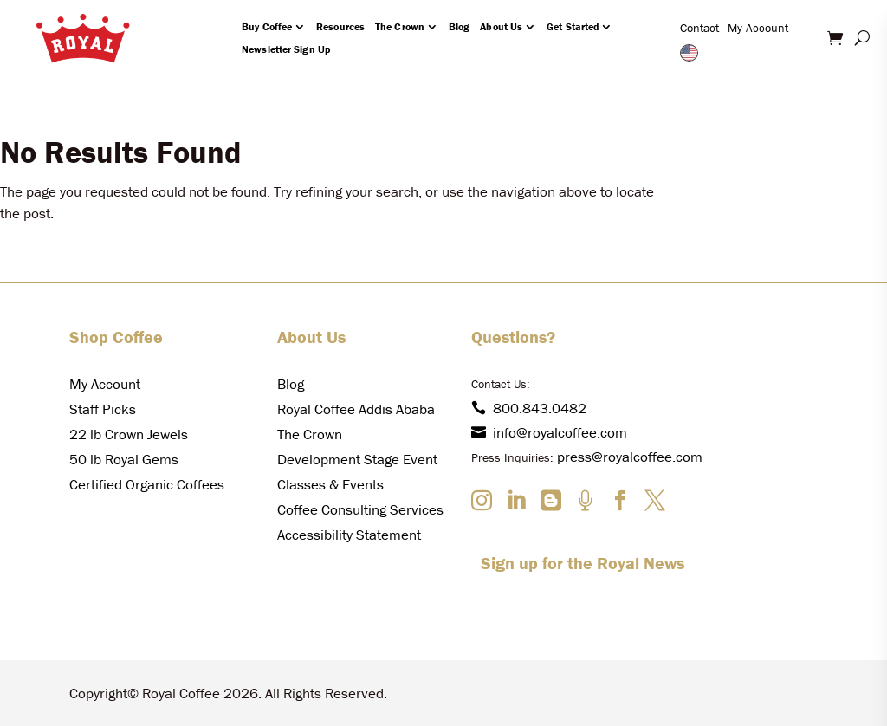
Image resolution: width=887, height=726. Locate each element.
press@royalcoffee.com (629, 456)
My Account (758, 28)
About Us (501, 26)
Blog (459, 26)
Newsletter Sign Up (286, 48)
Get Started (573, 26)
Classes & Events (330, 484)
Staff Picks (102, 408)
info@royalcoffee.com (549, 432)
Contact (699, 28)
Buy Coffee (267, 26)
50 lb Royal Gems (123, 459)
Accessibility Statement (349, 534)
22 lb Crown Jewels (128, 434)
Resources (340, 26)
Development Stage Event (357, 459)
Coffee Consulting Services (360, 509)
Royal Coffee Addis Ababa (356, 408)
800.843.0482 (528, 408)
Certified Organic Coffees (146, 484)
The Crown (399, 26)
